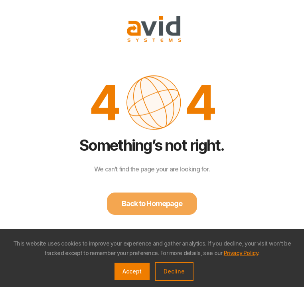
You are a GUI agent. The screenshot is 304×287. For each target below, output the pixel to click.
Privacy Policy (241, 253)
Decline (174, 271)
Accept (132, 271)
